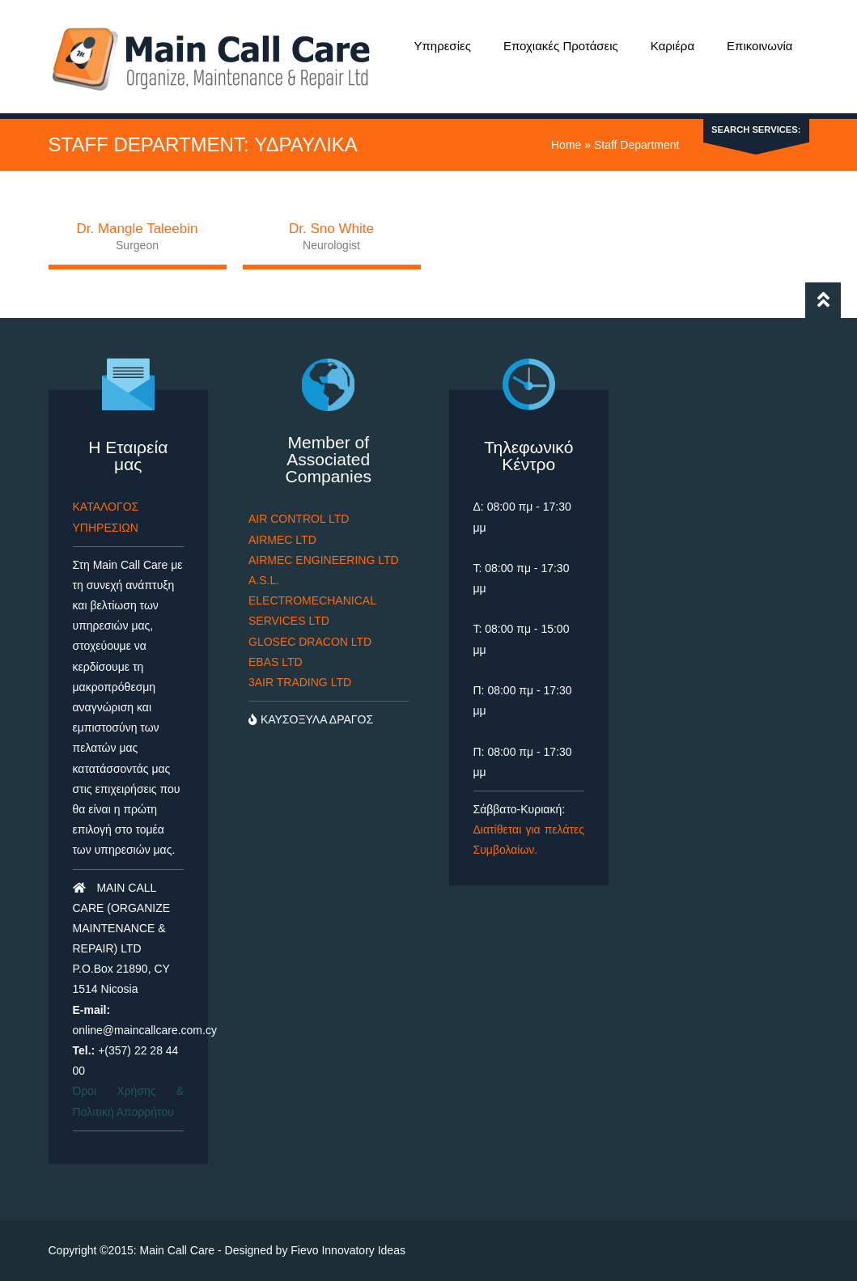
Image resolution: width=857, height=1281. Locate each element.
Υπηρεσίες (442, 46)
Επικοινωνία (759, 46)
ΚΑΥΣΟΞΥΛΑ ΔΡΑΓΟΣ (310, 719)
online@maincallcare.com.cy (145, 1030)
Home (566, 144)
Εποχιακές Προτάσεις (560, 46)
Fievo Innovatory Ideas (348, 1250)
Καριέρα (672, 46)
